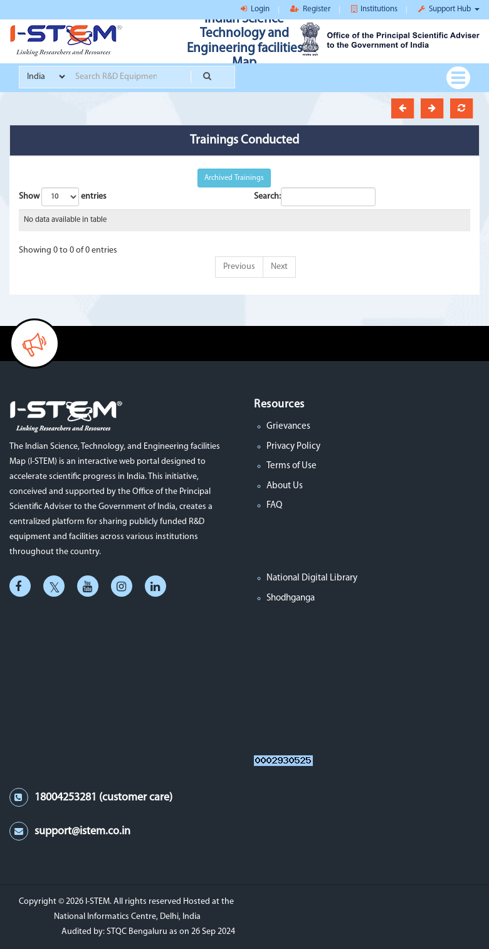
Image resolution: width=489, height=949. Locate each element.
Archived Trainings (234, 178)
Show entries (63, 196)
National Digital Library (311, 578)
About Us (284, 486)
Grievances (288, 426)
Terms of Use (291, 466)
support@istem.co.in (82, 831)
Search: (315, 196)
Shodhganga (290, 598)
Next (279, 266)
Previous (239, 266)
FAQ (274, 505)
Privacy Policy (293, 446)
